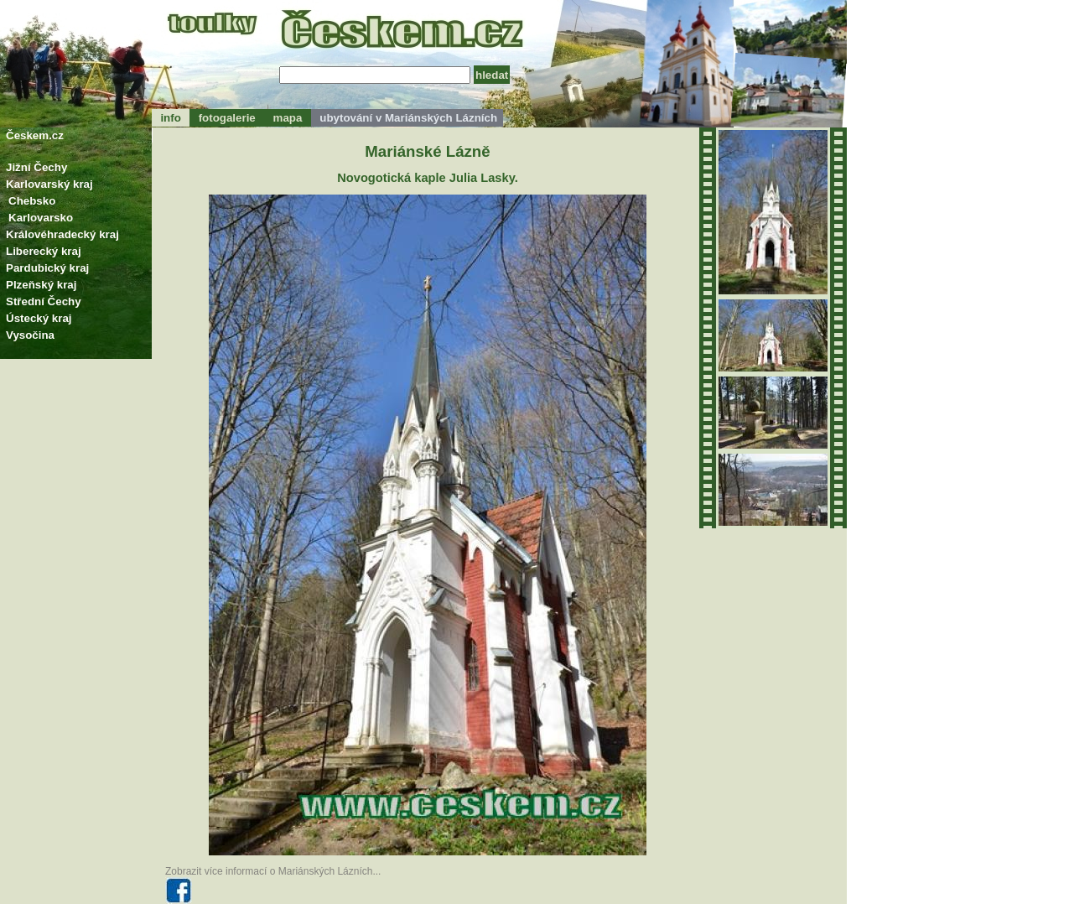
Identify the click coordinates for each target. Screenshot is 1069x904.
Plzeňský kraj (41, 284)
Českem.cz (35, 135)
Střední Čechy (43, 301)
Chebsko (31, 201)
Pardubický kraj (47, 268)
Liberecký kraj (43, 251)
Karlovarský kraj (49, 184)
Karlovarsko (40, 217)
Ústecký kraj (39, 318)
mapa (288, 118)
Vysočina (30, 335)
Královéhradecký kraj (62, 234)
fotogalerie (227, 118)
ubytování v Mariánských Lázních (407, 118)
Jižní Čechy (36, 167)
